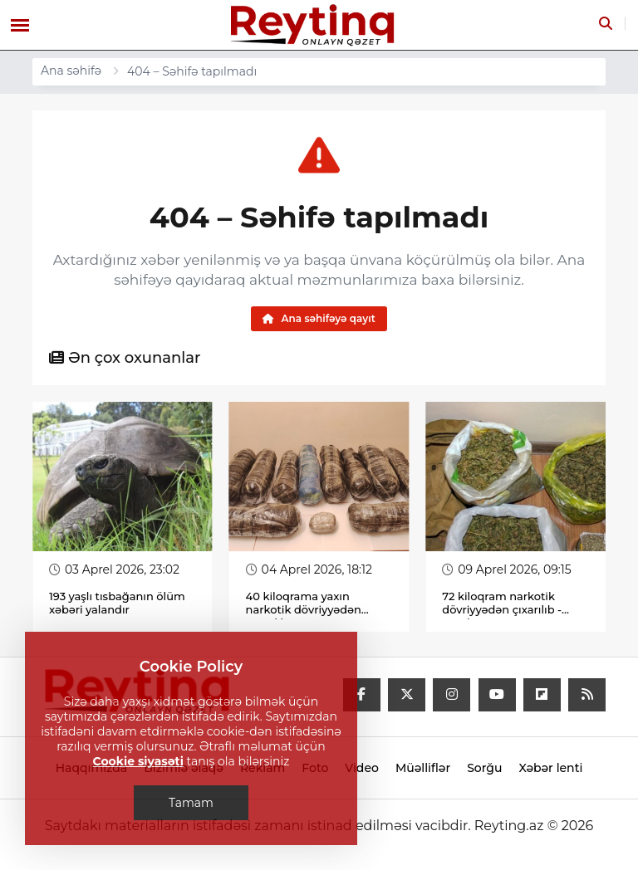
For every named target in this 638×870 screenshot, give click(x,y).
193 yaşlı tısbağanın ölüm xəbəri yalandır (117, 603)
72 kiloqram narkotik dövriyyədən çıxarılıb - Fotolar (502, 610)
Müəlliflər (422, 768)
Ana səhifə (71, 70)
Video (362, 768)
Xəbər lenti (550, 768)
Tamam (191, 802)
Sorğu (484, 768)
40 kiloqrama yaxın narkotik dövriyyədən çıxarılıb (303, 610)
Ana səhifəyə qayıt (319, 318)
